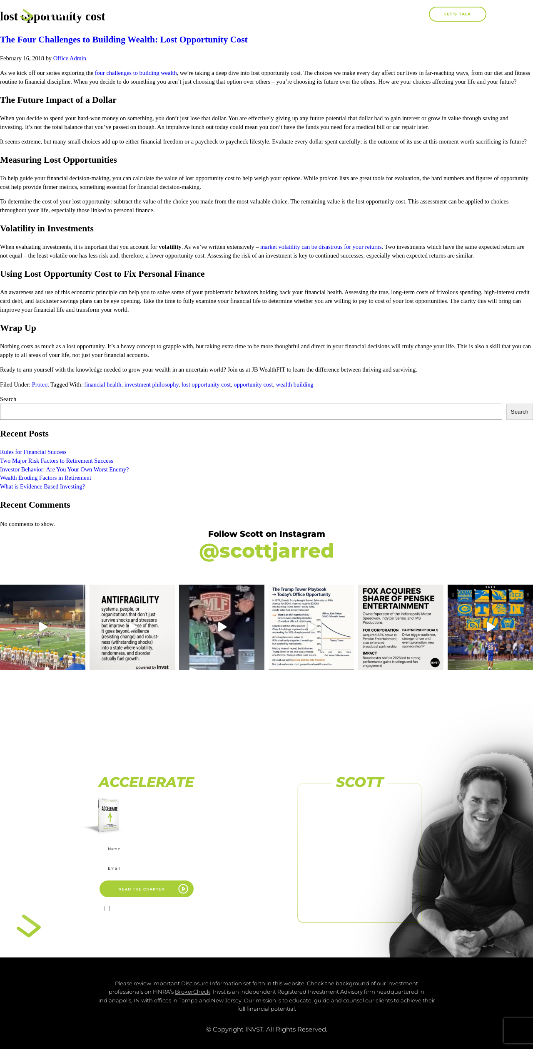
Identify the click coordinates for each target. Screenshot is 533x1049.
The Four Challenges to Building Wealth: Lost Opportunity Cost (124, 40)
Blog (384, 14)
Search (8, 399)
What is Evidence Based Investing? (42, 486)
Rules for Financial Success (33, 452)
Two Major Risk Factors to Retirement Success (56, 460)
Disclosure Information (211, 983)
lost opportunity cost (206, 384)
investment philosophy (152, 384)
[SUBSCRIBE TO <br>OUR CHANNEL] (360, 860)
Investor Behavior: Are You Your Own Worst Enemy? (64, 469)
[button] (419, 14)
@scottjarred (266, 551)
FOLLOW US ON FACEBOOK (359, 815)
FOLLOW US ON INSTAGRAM (360, 844)
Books (272, 14)
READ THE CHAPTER (142, 889)
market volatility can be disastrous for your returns (321, 246)
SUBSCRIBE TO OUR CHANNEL (360, 873)
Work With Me (331, 14)
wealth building (295, 384)
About (225, 14)
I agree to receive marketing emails (151, 910)
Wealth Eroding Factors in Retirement (46, 477)
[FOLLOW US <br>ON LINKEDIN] (360, 889)
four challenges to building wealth (136, 72)
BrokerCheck (192, 992)
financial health (102, 384)
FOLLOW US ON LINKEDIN (359, 902)
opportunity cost (253, 384)
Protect (40, 384)
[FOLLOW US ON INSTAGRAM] (360, 831)
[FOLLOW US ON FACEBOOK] (360, 803)
